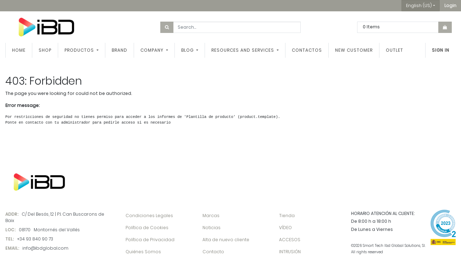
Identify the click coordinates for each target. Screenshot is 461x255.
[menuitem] (19, 50)
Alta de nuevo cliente (225, 240)
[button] (450, 5)
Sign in (440, 50)
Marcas (211, 215)
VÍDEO (285, 228)
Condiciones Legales (149, 215)
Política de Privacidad (150, 240)
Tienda (287, 215)
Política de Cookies (147, 228)
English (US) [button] (419, 5)
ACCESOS (289, 240)
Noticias (211, 228)
